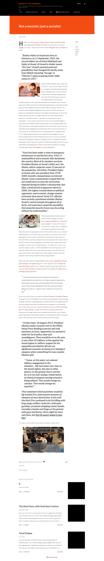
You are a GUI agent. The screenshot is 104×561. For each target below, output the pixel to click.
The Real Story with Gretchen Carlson (39, 506)
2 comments (26, 491)
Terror (76, 54)
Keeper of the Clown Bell (30, 4)
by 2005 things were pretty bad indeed (43, 147)
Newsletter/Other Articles (31, 12)
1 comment (26, 524)
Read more (60, 491)
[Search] (79, 4)
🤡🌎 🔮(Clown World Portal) (61, 12)
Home (20, 12)
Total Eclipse (25, 533)
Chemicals (77, 51)
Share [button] (76, 41)
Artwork (43, 12)
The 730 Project (75, 12)
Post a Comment (23, 470)
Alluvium (77, 49)
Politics (76, 53)
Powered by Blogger (52, 557)
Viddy (50, 12)
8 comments (26, 551)
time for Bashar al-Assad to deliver (36, 269)
